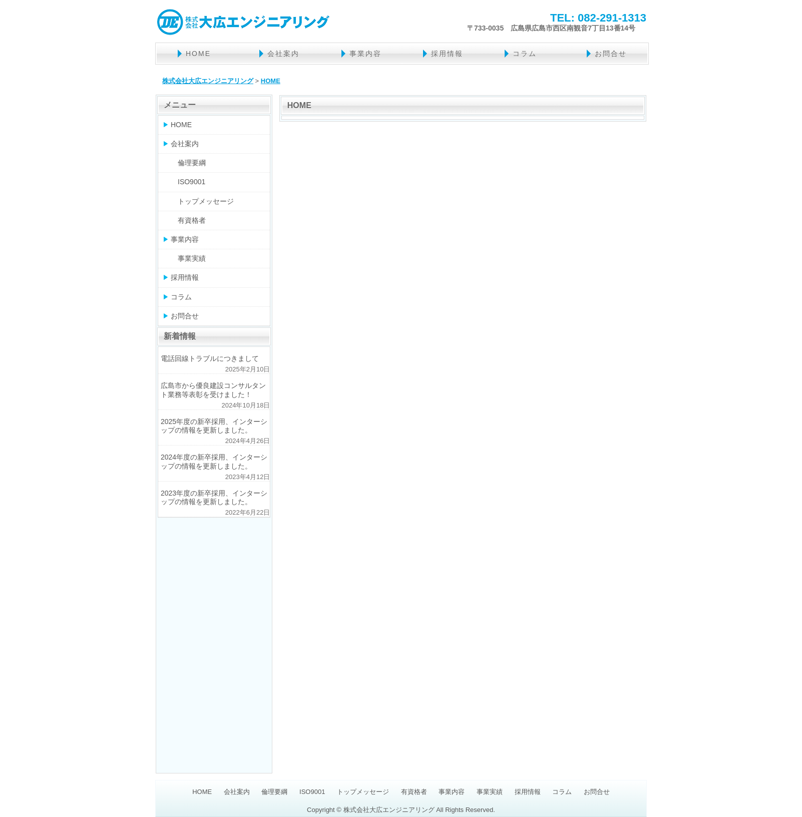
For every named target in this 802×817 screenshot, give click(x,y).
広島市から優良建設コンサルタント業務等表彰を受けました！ (213, 389)
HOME (198, 54)
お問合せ (611, 54)
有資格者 (192, 220)
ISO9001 (191, 182)
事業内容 (365, 54)
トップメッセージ (206, 201)
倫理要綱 (192, 163)
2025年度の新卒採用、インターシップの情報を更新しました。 (214, 426)
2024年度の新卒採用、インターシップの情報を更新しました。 (214, 461)
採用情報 (447, 54)
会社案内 (283, 54)
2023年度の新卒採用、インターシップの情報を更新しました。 (214, 497)
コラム (525, 54)
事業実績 (192, 258)
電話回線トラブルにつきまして (210, 358)
